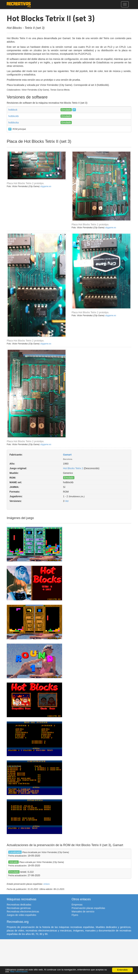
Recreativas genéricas (19, 908)
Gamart (67, 454)
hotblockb (13, 116)
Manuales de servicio (83, 911)
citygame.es (45, 186)
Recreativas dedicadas (19, 904)
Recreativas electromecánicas (23, 911)
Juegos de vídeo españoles (21, 915)
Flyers (75, 915)
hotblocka (13, 122)
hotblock (12, 109)
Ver (67, 501)
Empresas (77, 904)
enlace (46, 884)
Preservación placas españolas (88, 908)
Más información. (19, 971)
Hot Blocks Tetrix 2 (73, 468)
